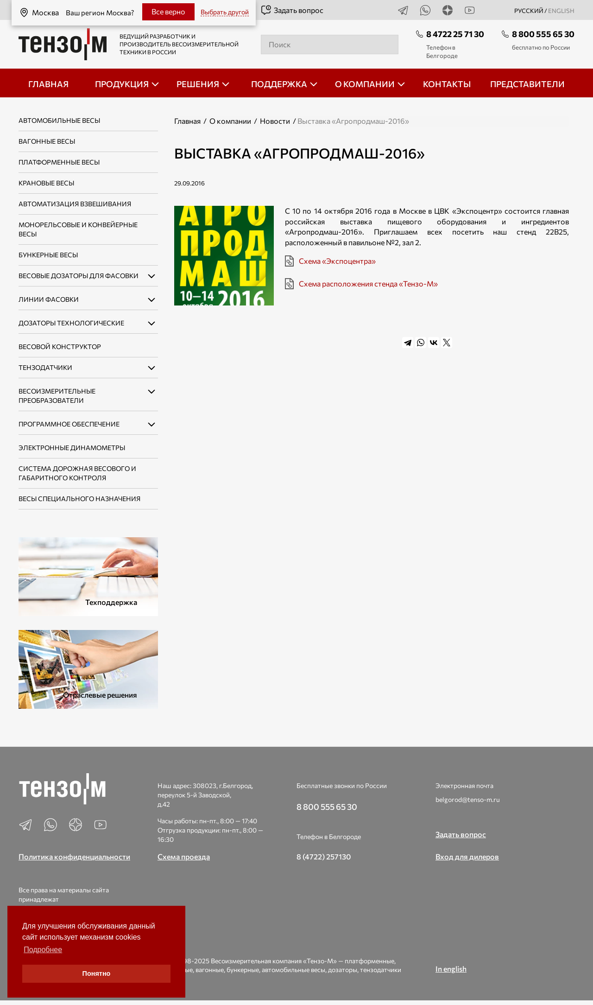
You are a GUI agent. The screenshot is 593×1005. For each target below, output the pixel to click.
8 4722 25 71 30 (455, 34)
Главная (187, 120)
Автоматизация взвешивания (75, 204)
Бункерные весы (48, 255)
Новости (275, 120)
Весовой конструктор (60, 346)
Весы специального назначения (79, 498)
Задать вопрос (291, 10)
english (561, 10)
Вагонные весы (47, 141)
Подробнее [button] (43, 950)
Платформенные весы (59, 162)
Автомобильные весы (59, 120)
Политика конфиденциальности (74, 856)
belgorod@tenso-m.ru (467, 799)
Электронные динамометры (72, 448)
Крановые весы (46, 183)
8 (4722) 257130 (323, 856)
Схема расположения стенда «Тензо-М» (368, 283)
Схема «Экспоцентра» (337, 260)
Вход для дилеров (467, 856)
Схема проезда (184, 856)
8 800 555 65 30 (543, 34)
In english (451, 968)
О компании (230, 120)
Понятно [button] (96, 973)
